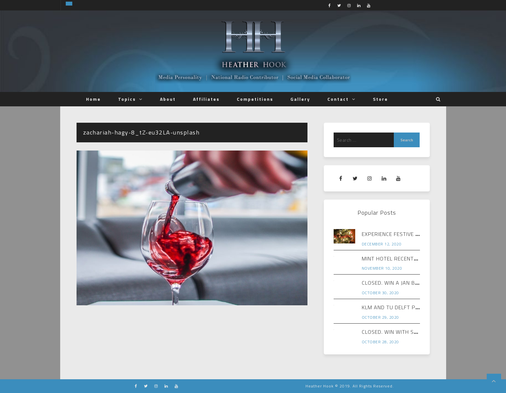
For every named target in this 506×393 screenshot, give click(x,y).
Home (93, 99)
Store (380, 99)
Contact (338, 99)
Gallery (300, 99)
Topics (127, 99)
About (168, 99)
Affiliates (206, 99)
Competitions (255, 99)
